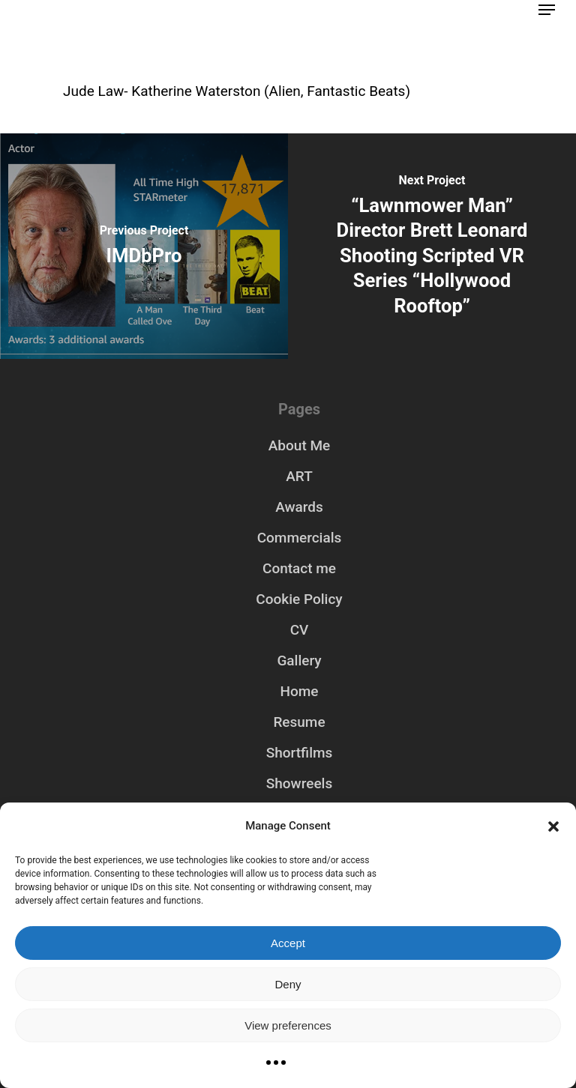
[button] (553, 826)
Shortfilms (299, 752)
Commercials (299, 537)
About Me (299, 445)
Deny (287, 984)
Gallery (299, 660)
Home (299, 691)
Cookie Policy (299, 599)
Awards (299, 507)
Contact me (299, 568)
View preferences (288, 1025)
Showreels (299, 783)
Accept (288, 943)
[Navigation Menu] (546, 9)
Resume (299, 722)
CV (299, 629)
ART (299, 476)
